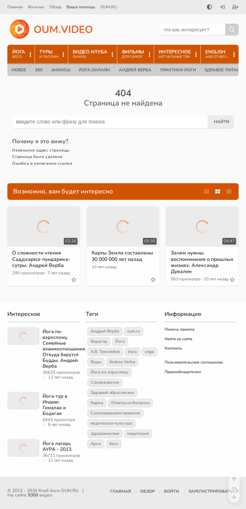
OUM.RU (108, 7)
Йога (120, 341)
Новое (19, 70)
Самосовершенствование (115, 413)
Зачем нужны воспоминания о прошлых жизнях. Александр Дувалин (196, 262)
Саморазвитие (105, 382)
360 (38, 70)
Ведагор (99, 341)
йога (132, 352)
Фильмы (36, 7)
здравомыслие (105, 433)
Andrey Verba (122, 362)
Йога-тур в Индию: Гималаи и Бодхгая (55, 405)
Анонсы (60, 70)
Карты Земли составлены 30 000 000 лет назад (123, 255)
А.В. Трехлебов (105, 352)
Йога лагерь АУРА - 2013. (58, 446)
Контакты (173, 348)
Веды (96, 362)
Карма (97, 403)
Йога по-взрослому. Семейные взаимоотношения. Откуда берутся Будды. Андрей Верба (64, 348)
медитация (138, 433)
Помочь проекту (179, 329)
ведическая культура (111, 423)
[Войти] (222, 8)
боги (113, 444)
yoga (149, 352)
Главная (15, 7)
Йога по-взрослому (109, 372)
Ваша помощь (81, 7)
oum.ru (133, 331)
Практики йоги (178, 70)
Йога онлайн (94, 70)
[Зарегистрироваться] (235, 8)
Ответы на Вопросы (130, 403)
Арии (96, 444)
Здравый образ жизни (112, 392)
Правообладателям (183, 371)
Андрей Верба (135, 70)
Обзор (55, 7)
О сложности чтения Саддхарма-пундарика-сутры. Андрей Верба (42, 259)
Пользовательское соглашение (194, 362)
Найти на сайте (179, 338)
